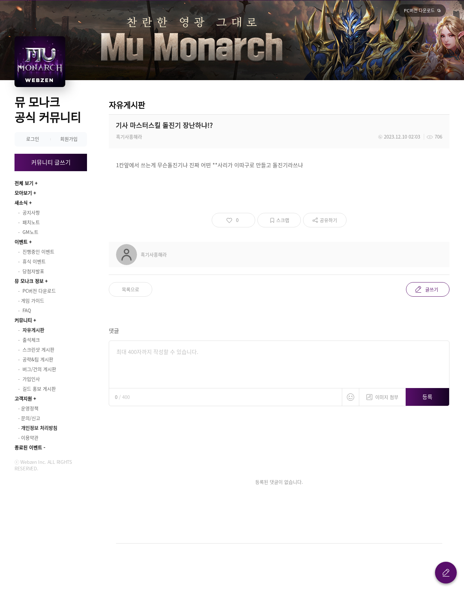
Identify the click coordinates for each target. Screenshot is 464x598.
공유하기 (328, 219)
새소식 (21, 202)
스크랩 (282, 219)
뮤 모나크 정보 (29, 280)
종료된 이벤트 (28, 447)
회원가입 (69, 138)
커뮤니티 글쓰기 (51, 162)
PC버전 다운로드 (419, 10)
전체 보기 (23, 183)
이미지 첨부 (382, 394)
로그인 (32, 138)
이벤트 (21, 241)
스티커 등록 (350, 397)
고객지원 (23, 398)
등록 (427, 397)
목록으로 (130, 289)
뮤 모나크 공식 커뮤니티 (47, 109)
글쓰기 (431, 289)
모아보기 (23, 192)
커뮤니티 (23, 320)
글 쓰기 (446, 572)
